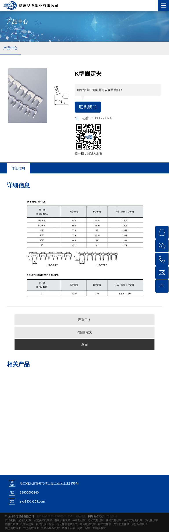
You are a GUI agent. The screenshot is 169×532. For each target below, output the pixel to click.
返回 (84, 344)
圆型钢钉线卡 (13, 528)
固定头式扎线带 (43, 520)
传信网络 (112, 516)
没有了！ (84, 320)
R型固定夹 (84, 332)
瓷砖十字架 (83, 528)
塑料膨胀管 (99, 528)
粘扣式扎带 (104, 524)
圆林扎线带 (11, 524)
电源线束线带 (62, 520)
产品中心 (10, 48)
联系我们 (88, 107)
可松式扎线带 (96, 520)
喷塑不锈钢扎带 (50, 528)
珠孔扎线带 (151, 520)
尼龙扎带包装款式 (67, 524)
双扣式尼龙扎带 (133, 520)
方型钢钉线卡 (31, 528)
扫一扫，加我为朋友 (88, 153)
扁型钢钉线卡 (139, 524)
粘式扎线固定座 (45, 524)
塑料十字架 (68, 528)
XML (70, 516)
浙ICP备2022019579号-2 (51, 516)
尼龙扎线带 (24, 520)
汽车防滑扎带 (121, 524)
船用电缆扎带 (88, 524)
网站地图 (80, 516)
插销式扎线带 (114, 520)
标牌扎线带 (79, 520)
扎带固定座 (27, 524)
